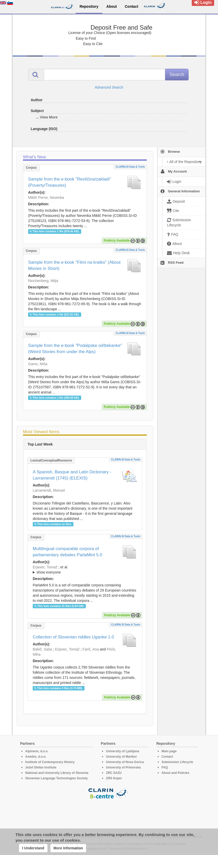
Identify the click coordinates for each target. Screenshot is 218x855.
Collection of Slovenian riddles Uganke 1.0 (73, 637)
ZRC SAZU (114, 773)
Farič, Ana (91, 649)
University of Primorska (123, 767)
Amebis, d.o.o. (35, 756)
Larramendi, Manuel (49, 490)
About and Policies (175, 773)
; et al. (85, 570)
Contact (167, 756)
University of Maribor (121, 756)
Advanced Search (109, 87)
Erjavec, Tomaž (45, 567)
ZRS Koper (114, 778)
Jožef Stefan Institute (40, 767)
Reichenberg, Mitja (43, 281)
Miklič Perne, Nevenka (46, 197)
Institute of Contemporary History (49, 762)
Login (203, 2)
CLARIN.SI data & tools (130, 166)
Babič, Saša (42, 649)
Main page (169, 751)
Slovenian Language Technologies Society (56, 778)
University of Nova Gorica (125, 762)
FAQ (165, 767)
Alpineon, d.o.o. (36, 751)
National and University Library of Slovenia (56, 773)
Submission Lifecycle (177, 762)
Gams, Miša (37, 364)
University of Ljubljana (122, 751)
